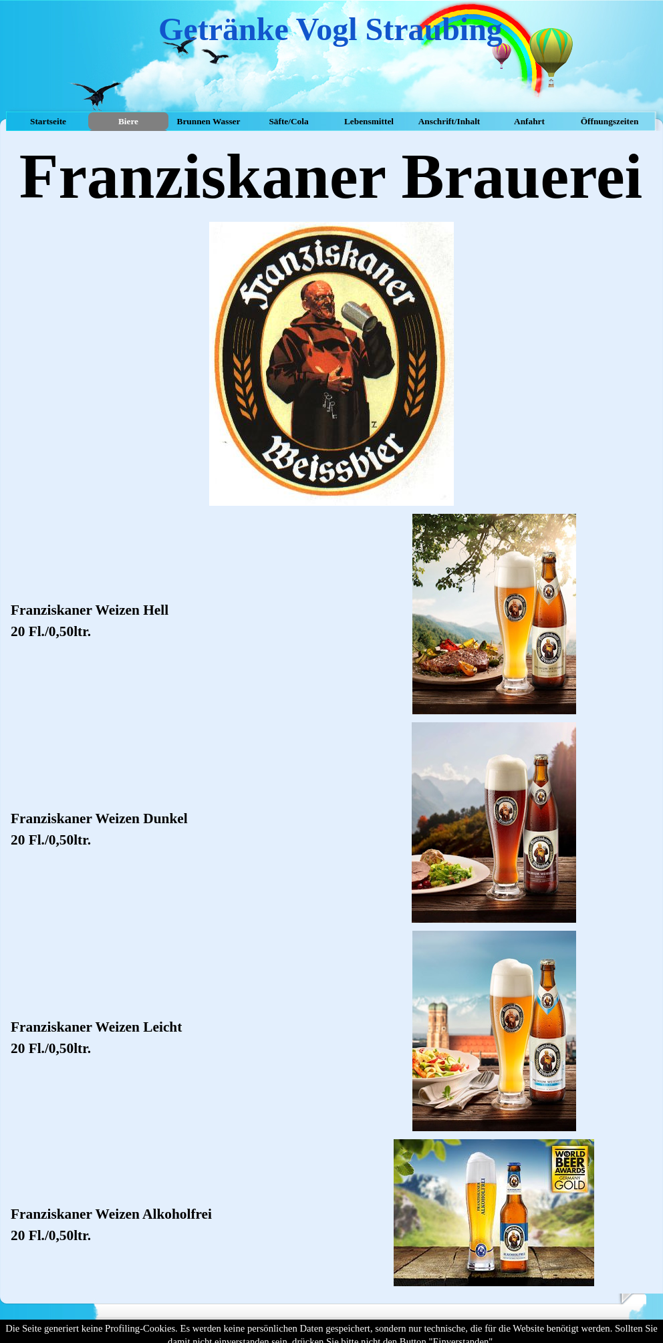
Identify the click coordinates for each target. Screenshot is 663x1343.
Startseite (48, 121)
